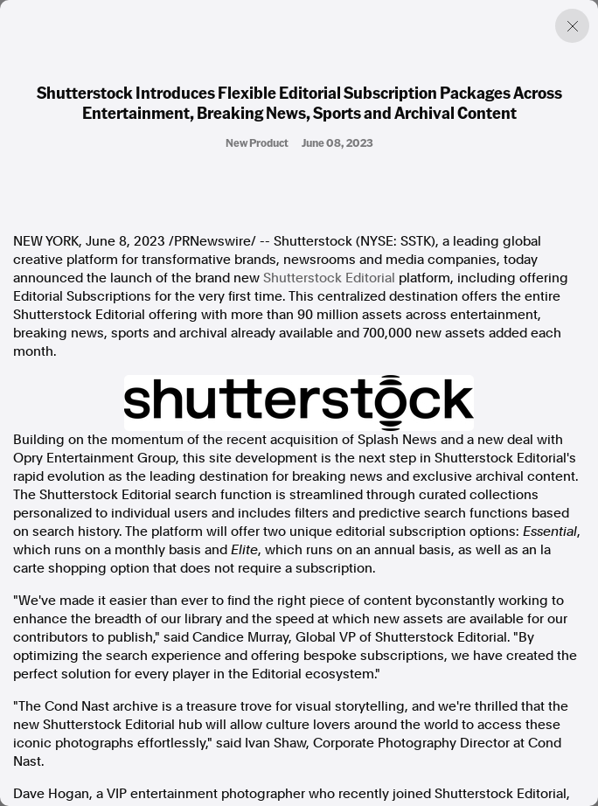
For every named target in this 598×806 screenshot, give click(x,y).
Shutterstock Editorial (329, 278)
